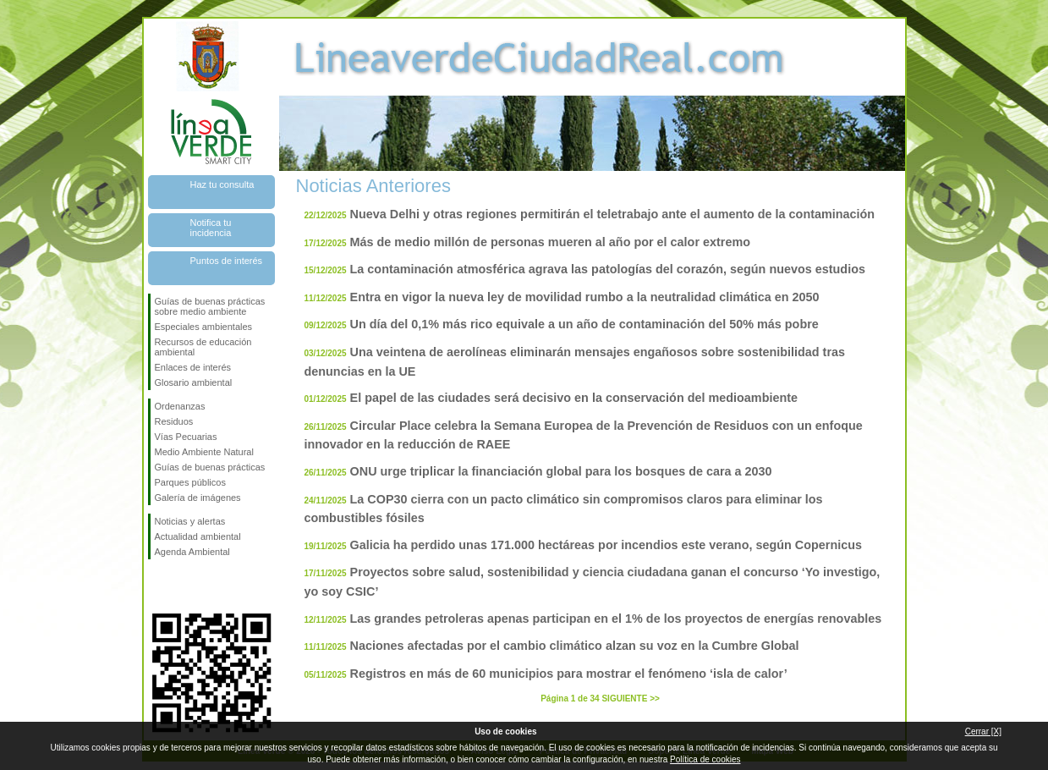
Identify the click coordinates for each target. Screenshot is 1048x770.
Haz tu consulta (222, 184)
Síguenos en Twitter (186, 586)
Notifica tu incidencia (211, 227)
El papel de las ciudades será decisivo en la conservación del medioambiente (574, 397)
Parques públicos (190, 482)
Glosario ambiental (194, 382)
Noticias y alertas (190, 521)
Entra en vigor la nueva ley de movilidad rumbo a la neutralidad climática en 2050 (585, 297)
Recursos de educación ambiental (203, 347)
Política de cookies (705, 759)
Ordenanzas (180, 406)
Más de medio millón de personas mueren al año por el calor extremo (550, 242)
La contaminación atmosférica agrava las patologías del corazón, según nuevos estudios (607, 269)
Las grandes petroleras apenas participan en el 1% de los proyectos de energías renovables (616, 618)
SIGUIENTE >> (630, 698)
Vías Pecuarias (186, 437)
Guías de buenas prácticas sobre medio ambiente (210, 306)
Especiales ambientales (204, 327)
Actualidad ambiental (198, 536)
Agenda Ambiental (192, 552)
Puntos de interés (226, 261)
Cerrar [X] (983, 731)
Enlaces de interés (193, 367)
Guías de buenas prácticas (210, 467)
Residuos (174, 421)
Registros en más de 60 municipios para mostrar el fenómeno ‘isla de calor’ (568, 673)
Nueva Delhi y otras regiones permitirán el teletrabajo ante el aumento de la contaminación (612, 214)
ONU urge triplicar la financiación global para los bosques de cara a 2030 (561, 471)
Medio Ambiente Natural (204, 452)
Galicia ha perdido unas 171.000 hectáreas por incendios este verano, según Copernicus (606, 545)
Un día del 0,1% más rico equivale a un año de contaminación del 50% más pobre (584, 324)
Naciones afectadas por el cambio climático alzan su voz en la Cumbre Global (574, 645)
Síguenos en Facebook (158, 586)
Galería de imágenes (198, 497)
